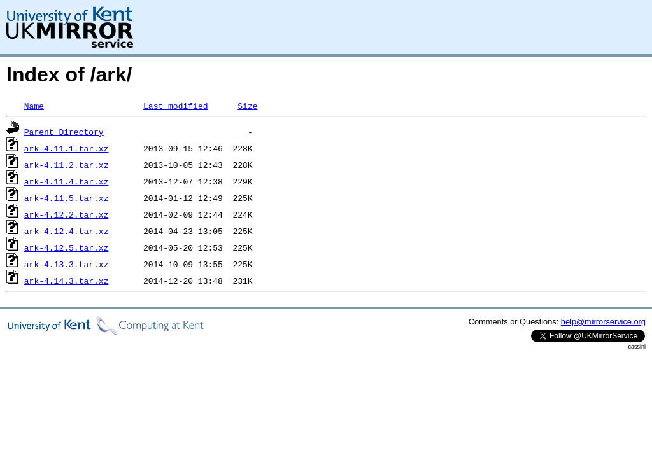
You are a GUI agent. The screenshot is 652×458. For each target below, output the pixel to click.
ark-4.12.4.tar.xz (66, 231)
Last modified (175, 105)
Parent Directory (64, 131)
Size (247, 105)
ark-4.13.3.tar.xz (66, 264)
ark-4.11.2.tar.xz (66, 164)
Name (34, 105)
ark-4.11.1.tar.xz (66, 148)
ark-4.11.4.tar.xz (66, 181)
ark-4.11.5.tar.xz (66, 198)
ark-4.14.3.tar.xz (66, 280)
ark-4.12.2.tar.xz (66, 214)
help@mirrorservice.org (603, 321)
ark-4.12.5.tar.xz (66, 247)
